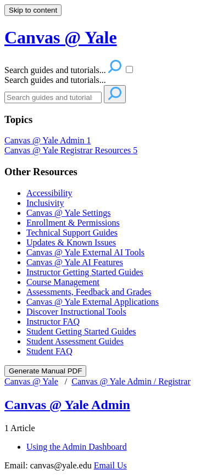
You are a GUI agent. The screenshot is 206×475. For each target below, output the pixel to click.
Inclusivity (45, 203)
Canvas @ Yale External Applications (92, 301)
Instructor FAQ (53, 321)
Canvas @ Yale (31, 381)
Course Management (62, 282)
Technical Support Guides (72, 232)
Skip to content (33, 10)
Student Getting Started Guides (81, 331)
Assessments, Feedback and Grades (89, 292)
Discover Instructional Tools (76, 311)
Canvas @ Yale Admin (47, 140)
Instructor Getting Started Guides (84, 272)
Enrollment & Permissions (73, 222)
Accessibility (49, 193)
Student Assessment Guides (75, 341)
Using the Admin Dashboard (76, 446)
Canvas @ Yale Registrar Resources (70, 150)
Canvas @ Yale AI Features (74, 262)
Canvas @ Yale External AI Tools (85, 252)
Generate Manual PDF (45, 371)
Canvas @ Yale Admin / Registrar (131, 381)
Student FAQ (49, 351)
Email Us (110, 465)
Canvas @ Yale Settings (68, 212)
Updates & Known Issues (71, 242)
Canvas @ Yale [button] (60, 37)
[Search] (53, 97)
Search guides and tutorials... (55, 80)
